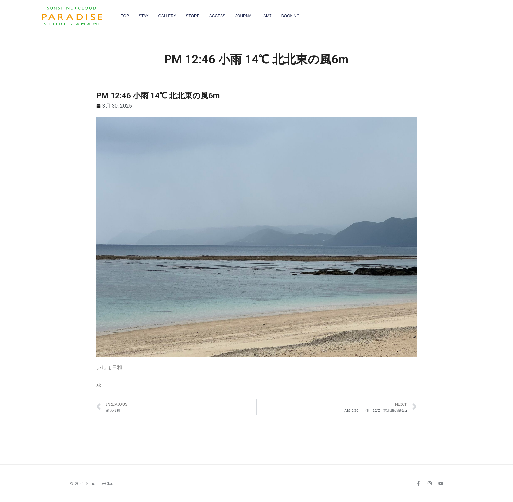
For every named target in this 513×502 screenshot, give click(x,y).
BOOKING (290, 16)
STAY (144, 16)
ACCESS (217, 16)
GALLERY (167, 16)
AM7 (267, 16)
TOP (125, 16)
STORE (193, 16)
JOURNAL (244, 16)
